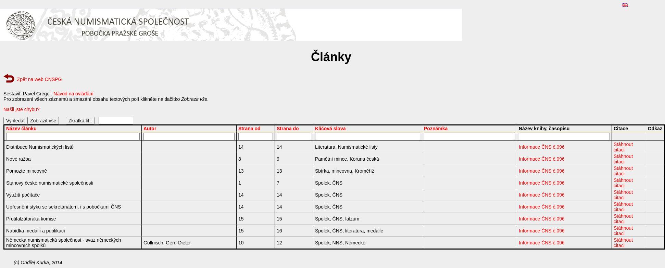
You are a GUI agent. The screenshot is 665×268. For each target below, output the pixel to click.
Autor (149, 128)
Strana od (249, 128)
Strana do (288, 128)
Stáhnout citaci (623, 147)
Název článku (21, 128)
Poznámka (436, 128)
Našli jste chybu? (21, 109)
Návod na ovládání (73, 93)
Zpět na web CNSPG (39, 79)
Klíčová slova (330, 128)
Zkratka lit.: (80, 120)
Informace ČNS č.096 (542, 147)
